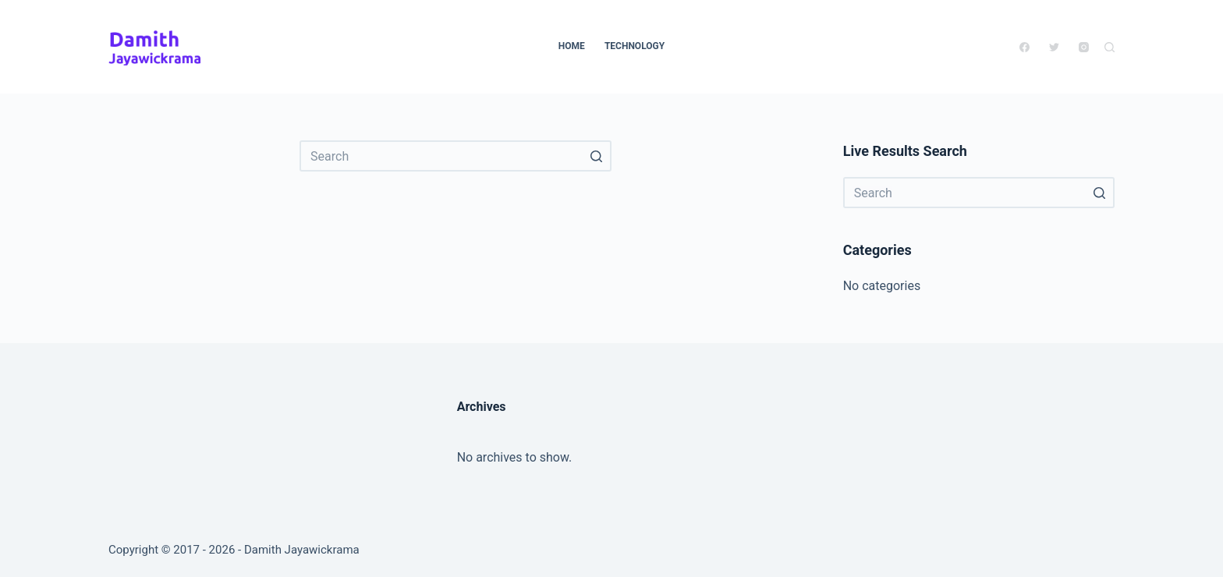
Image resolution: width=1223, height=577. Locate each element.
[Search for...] (456, 156)
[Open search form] (1109, 47)
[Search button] (596, 156)
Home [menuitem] (571, 46)
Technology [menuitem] (634, 46)
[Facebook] (1024, 47)
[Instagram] (1084, 47)
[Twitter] (1054, 47)
